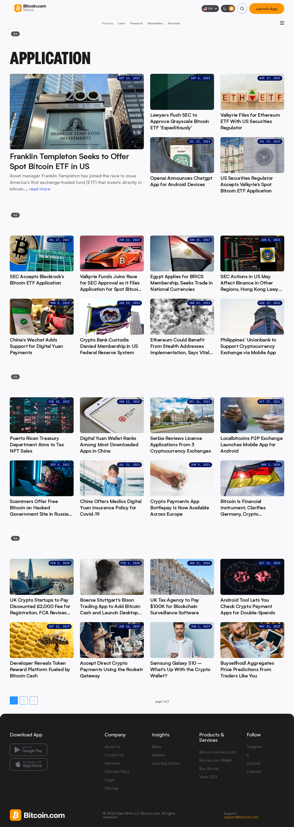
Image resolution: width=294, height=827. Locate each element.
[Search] (242, 8)
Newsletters (155, 23)
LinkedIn (254, 771)
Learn (121, 23)
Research (136, 23)
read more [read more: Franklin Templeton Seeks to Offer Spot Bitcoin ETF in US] (39, 188)
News (156, 746)
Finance (107, 23)
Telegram (254, 746)
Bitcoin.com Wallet (215, 760)
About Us (112, 746)
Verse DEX (208, 776)
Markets (158, 754)
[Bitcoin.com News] (30, 8)
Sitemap (111, 788)
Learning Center (166, 763)
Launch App (266, 8)
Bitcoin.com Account (217, 752)
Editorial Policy (117, 771)
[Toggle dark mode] (228, 8)
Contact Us (114, 754)
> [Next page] (34, 700)
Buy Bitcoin (209, 768)
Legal (109, 779)
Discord (253, 763)
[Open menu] (282, 23)
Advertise (174, 23)
